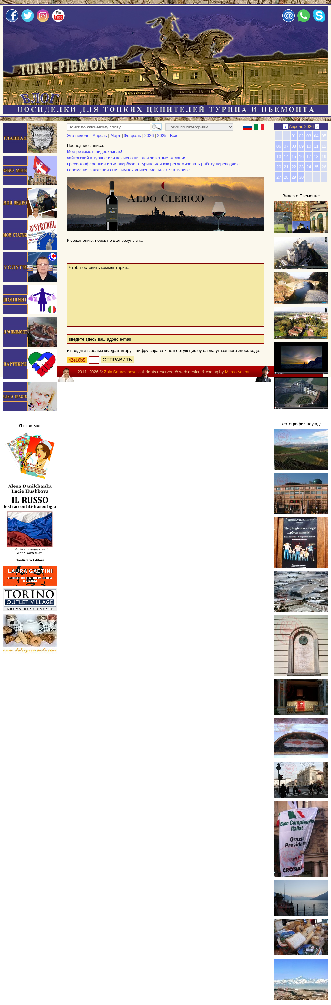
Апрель (100, 135)
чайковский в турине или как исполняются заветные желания (126, 157)
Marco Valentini (239, 371)
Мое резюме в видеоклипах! (94, 151)
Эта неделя (78, 135)
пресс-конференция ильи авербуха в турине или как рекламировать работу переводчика (154, 163)
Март (115, 135)
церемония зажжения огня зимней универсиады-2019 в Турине (128, 170)
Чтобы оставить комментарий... (165, 295)
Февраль (132, 135)
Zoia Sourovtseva (120, 371)
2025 (161, 135)
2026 (149, 135)
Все (173, 135)
